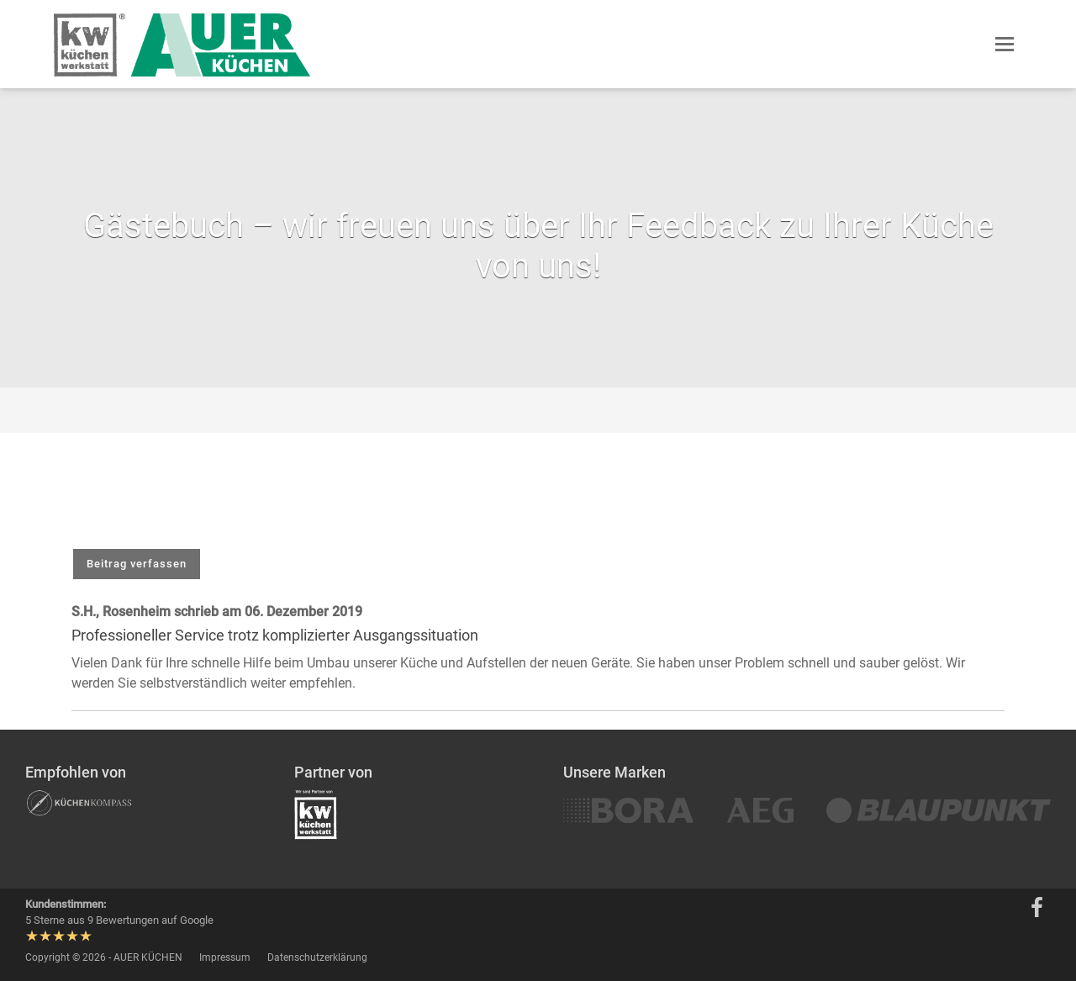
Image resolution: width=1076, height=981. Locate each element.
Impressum (225, 957)
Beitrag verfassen (137, 563)
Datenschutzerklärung (317, 957)
